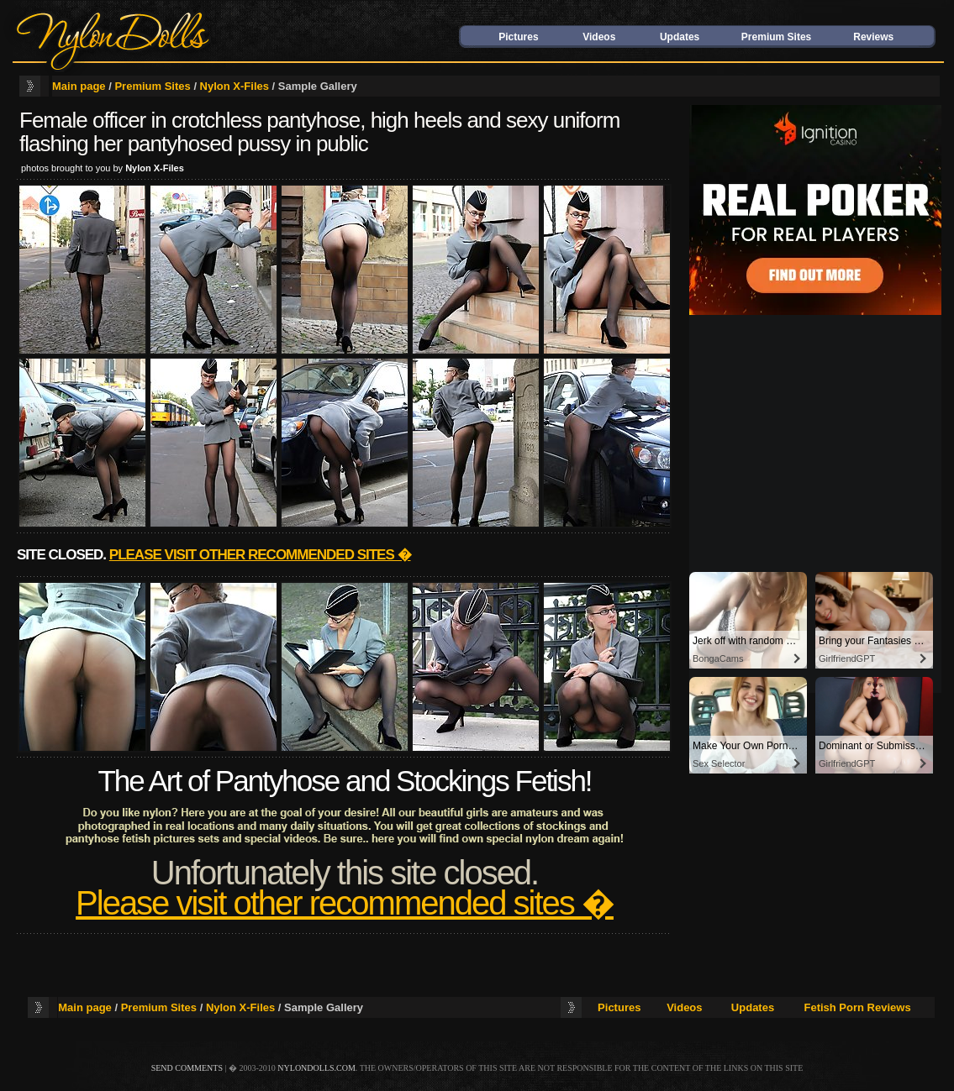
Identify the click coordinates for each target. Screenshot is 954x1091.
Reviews (873, 37)
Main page (79, 86)
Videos (598, 37)
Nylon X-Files (234, 86)
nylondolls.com (316, 1068)
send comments (187, 1068)
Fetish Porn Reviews (857, 1007)
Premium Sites (776, 37)
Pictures (518, 37)
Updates (679, 37)
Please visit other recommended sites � (260, 555)
